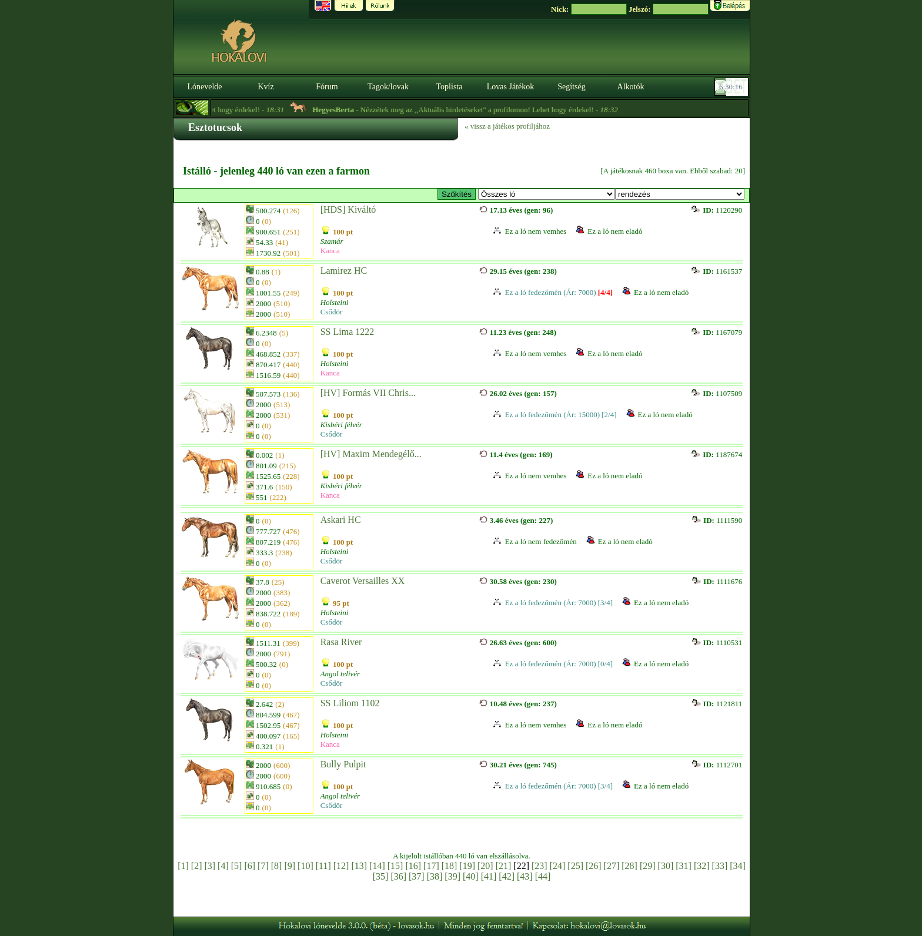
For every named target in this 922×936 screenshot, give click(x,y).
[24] (558, 866)
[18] (449, 866)
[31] (684, 866)
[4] (223, 866)
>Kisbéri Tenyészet (546, 194)
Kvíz (265, 86)
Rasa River (341, 642)
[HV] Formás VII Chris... (368, 393)
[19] (467, 866)
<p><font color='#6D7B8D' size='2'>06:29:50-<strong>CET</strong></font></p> (732, 87)
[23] (539, 866)
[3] (209, 866)
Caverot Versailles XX (362, 581)
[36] (398, 876)
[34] (738, 866)
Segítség (571, 86)
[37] (417, 876)
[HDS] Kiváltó (348, 209)
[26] (594, 866)
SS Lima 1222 (347, 332)
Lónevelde (204, 86)
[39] (452, 876)
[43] (525, 876)
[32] (702, 866)
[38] (435, 876)
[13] (359, 866)
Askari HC (340, 520)
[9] (289, 866)
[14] (377, 866)
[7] (263, 866)
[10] (305, 866)
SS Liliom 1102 (350, 703)
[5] (236, 866)
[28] (629, 866)
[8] (276, 866)
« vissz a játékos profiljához (507, 126)
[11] (323, 866)
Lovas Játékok (510, 86)
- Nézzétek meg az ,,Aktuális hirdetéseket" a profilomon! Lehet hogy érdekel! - (485, 109)
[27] (612, 866)
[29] (648, 866)
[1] (183, 866)
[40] (471, 876)
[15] (395, 866)
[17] (431, 866)
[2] (196, 866)
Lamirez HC (344, 271)
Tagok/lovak (388, 86)
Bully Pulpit (343, 764)
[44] (543, 876)
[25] (575, 866)
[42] (507, 876)
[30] (666, 866)
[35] (381, 876)
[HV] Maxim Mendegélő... (371, 454)
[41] (489, 876)
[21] (504, 866)
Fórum (327, 86)
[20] (485, 866)
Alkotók (630, 86)
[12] (341, 866)
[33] (720, 866)
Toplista (449, 86)
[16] (413, 866)
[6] (249, 866)
